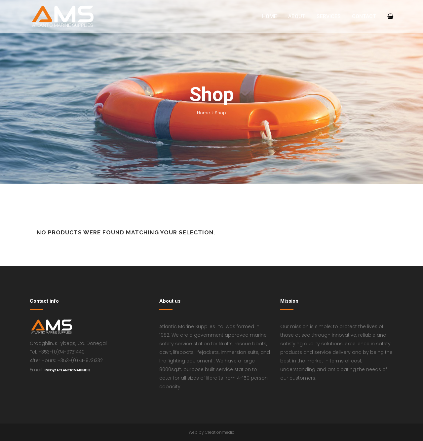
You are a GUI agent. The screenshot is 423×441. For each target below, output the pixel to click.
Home (203, 113)
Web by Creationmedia (212, 432)
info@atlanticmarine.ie (67, 370)
